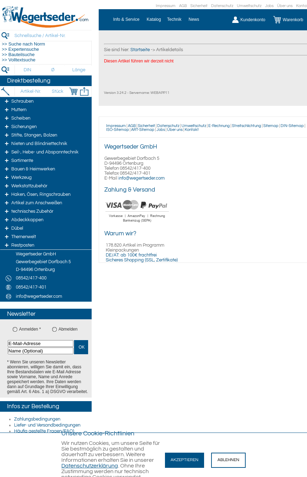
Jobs (269, 6)
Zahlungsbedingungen (37, 419)
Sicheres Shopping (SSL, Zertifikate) (142, 260)
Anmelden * (30, 329)
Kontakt (192, 130)
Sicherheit (199, 6)
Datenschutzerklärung (89, 466)
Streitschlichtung (246, 126)
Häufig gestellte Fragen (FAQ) (44, 431)
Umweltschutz (249, 6)
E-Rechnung (219, 126)
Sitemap (270, 126)
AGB (183, 6)
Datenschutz (222, 6)
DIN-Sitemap (292, 126)
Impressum (166, 6)
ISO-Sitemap (117, 130)
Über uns (285, 6)
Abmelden (68, 329)
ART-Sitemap (142, 130)
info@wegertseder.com (141, 178)
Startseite (140, 49)
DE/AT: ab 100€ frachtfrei (131, 255)
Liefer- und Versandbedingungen (47, 425)
